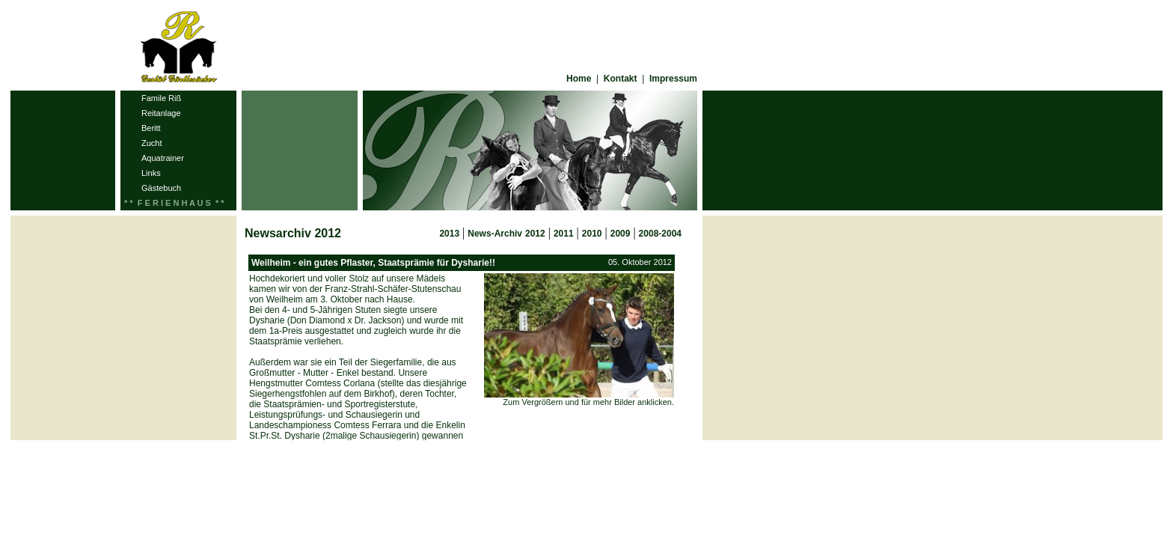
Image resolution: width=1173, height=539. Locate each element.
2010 (592, 233)
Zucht (151, 142)
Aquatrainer (162, 157)
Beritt (151, 128)
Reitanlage (161, 113)
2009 (620, 233)
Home (578, 78)
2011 (564, 233)
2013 (449, 233)
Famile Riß (161, 98)
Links (151, 172)
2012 (535, 233)
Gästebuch (161, 187)
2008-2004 (660, 233)
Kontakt (620, 78)
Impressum (673, 78)
